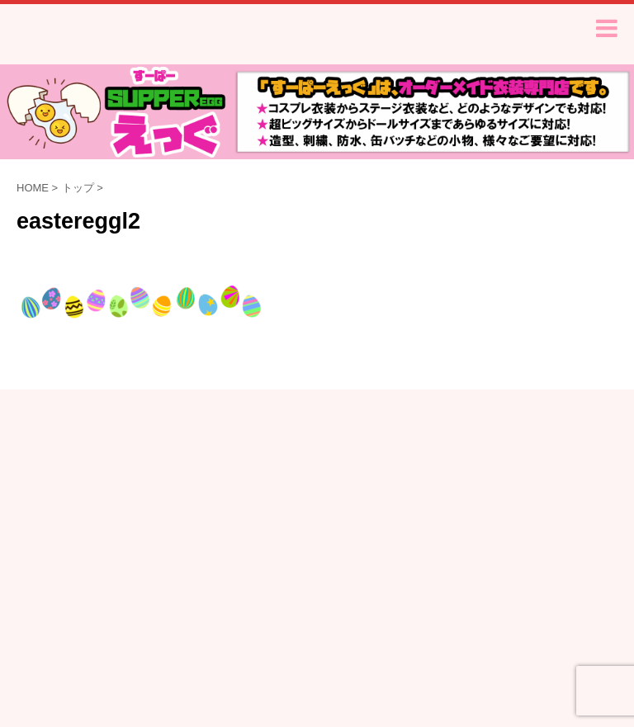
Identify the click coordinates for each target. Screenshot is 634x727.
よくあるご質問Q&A (315, 447)
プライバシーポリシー (437, 463)
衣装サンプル (481, 447)
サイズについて (193, 463)
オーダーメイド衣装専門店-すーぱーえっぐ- (317, 503)
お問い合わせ (538, 463)
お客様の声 (406, 447)
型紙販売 (552, 447)
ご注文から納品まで (203, 447)
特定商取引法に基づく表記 (307, 463)
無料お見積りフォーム (89, 447)
